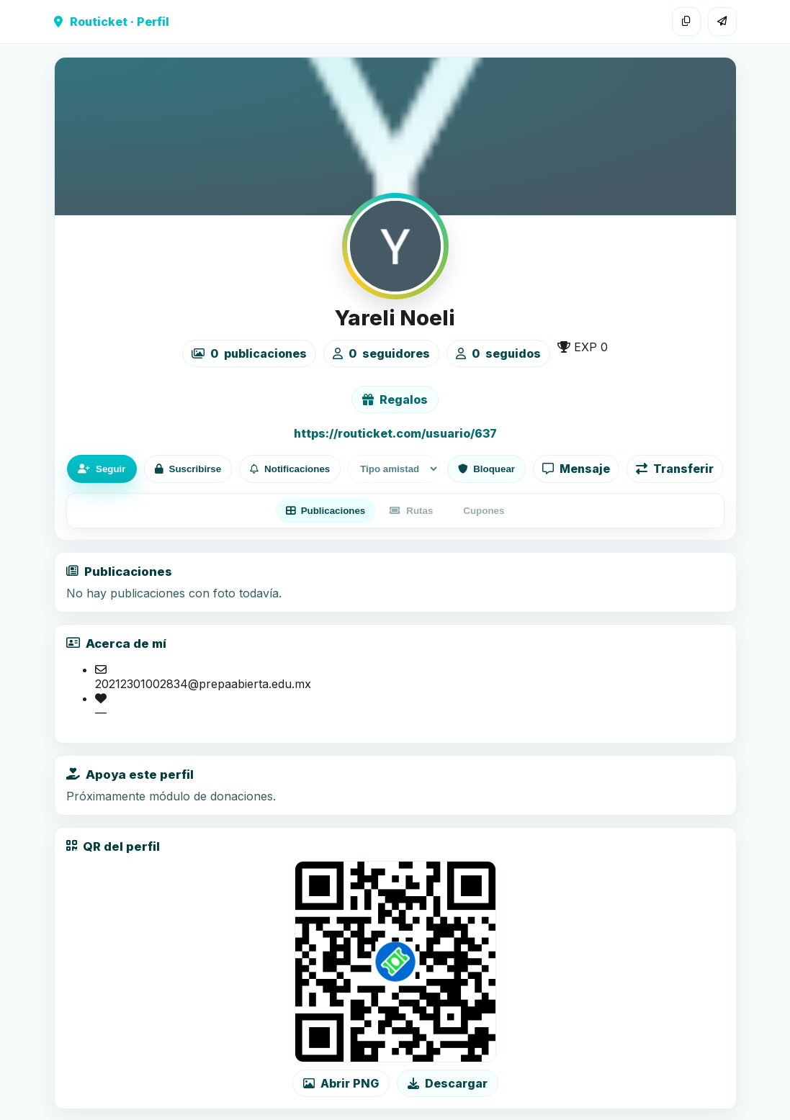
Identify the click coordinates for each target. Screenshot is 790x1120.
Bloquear (486, 469)
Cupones (483, 510)
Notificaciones (290, 469)
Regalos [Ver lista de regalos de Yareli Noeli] (395, 399)
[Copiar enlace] (686, 21)
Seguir (101, 469)
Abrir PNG (341, 1083)
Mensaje (576, 468)
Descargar (448, 1083)
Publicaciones (326, 510)
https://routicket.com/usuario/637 (395, 433)
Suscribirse (188, 469)
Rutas (411, 510)
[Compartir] (722, 21)
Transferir (675, 468)
